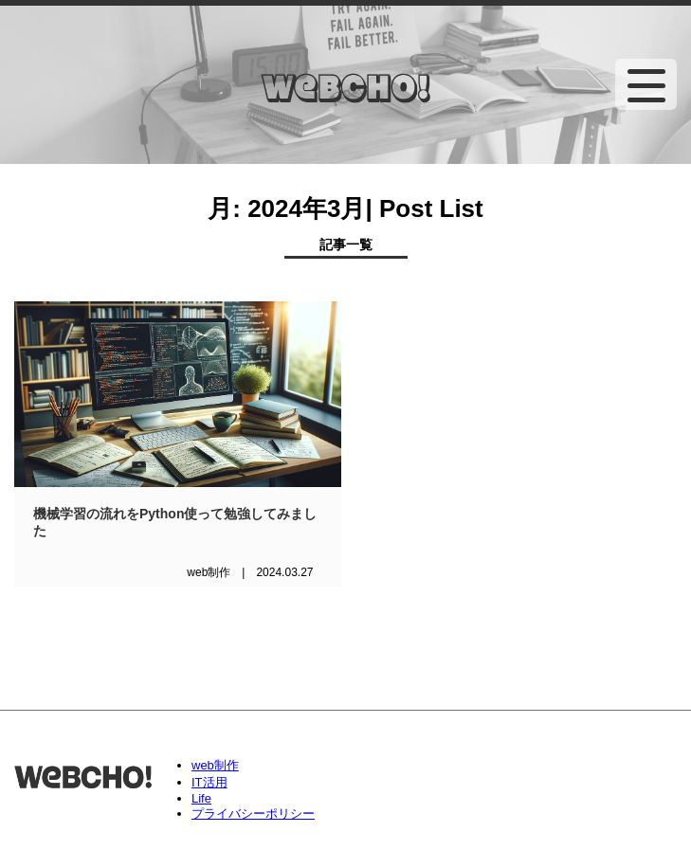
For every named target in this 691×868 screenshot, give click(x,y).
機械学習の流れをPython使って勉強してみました (175, 522)
